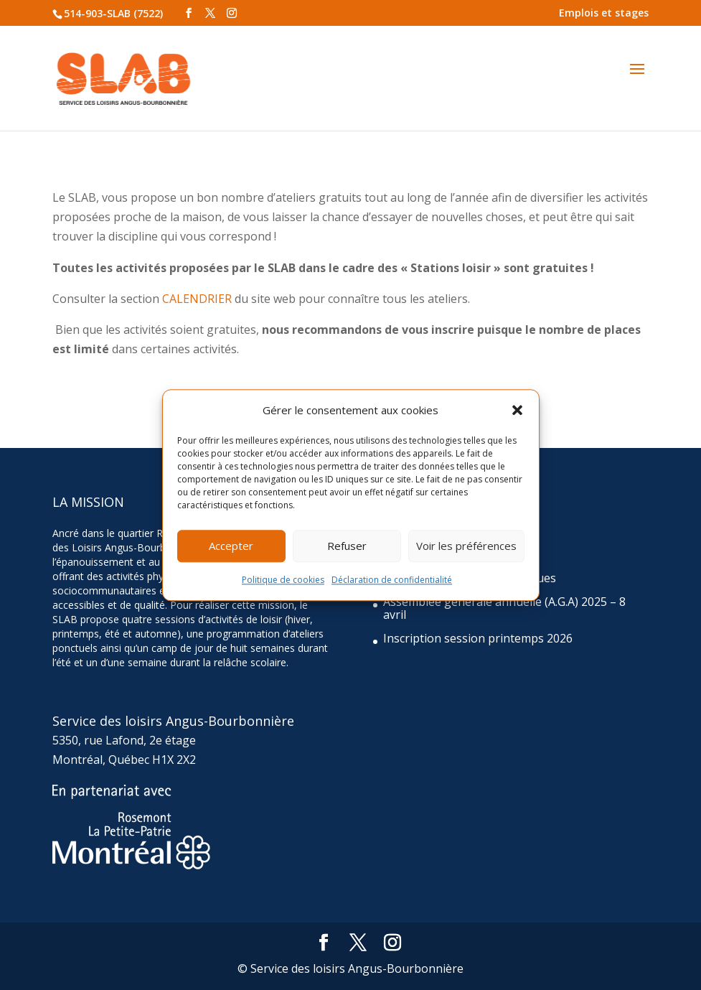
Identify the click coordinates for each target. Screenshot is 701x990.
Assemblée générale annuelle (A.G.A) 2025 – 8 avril (504, 608)
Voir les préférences (466, 546)
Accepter (231, 546)
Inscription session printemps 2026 (478, 638)
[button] (517, 410)
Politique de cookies (283, 580)
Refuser (347, 546)
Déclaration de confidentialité (391, 580)
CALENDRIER (197, 299)
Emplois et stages (604, 12)
